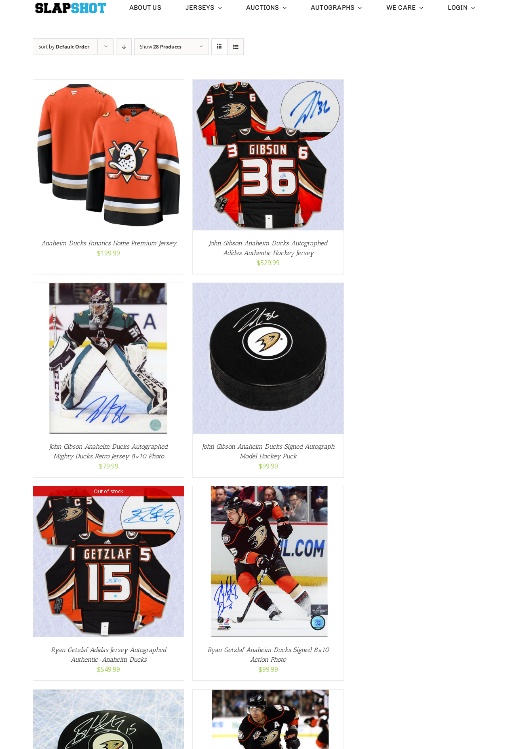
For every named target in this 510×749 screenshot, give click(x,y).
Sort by (63, 46)
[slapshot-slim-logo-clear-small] (70, 5)
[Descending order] (124, 46)
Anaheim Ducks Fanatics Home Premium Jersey (108, 243)
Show (160, 46)
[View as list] (235, 47)
